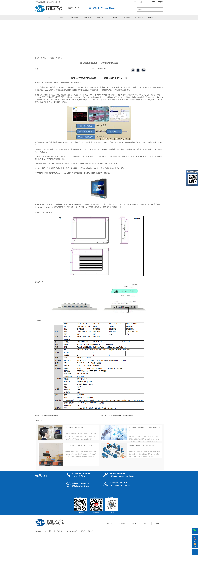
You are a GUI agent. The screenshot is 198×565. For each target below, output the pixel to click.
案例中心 (59, 58)
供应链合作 (139, 17)
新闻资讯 (87, 17)
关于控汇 (100, 17)
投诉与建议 (152, 17)
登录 (135, 2)
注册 (140, 2)
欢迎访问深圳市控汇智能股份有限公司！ (48, 2)
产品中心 (61, 17)
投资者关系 (126, 17)
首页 (49, 17)
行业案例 (74, 17)
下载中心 (113, 17)
